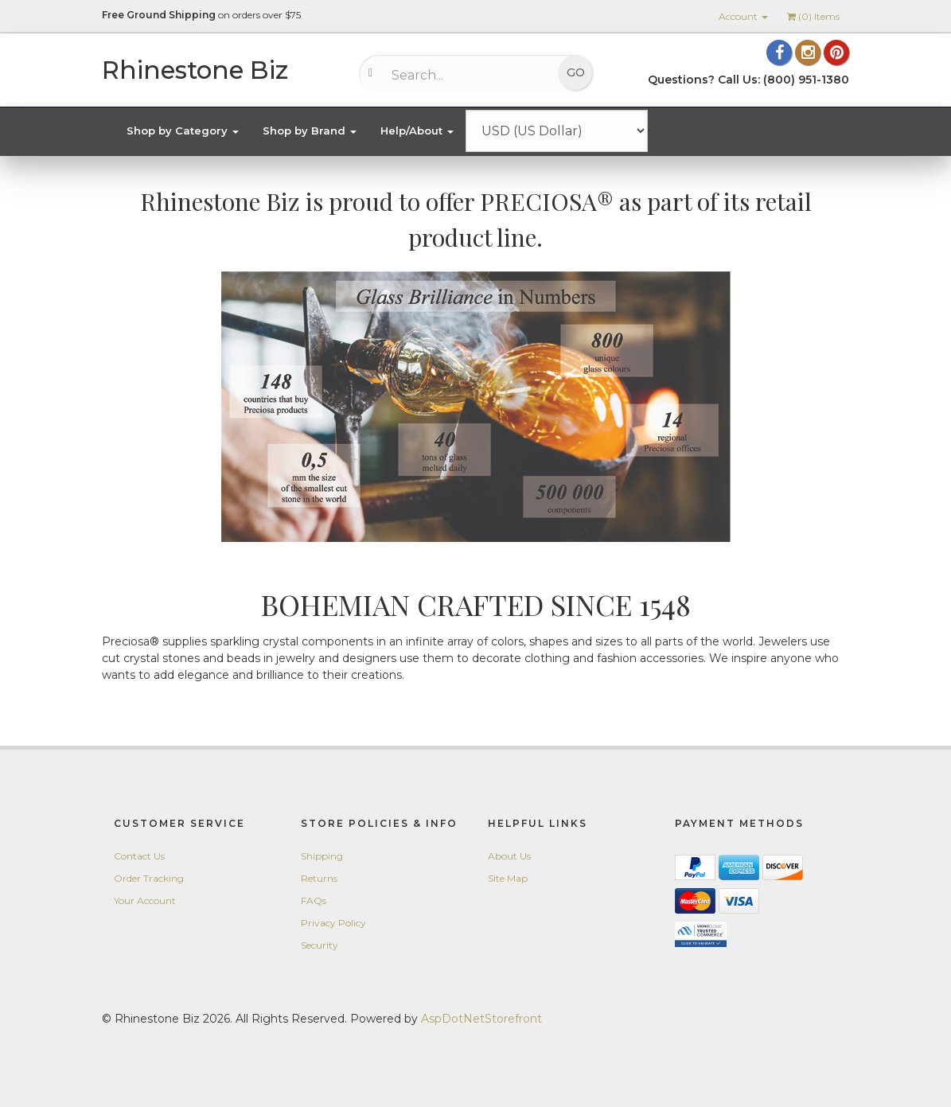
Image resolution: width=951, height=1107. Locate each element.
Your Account (145, 900)
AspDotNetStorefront (481, 1019)
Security (319, 945)
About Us (509, 856)
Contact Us (139, 856)
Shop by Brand (310, 130)
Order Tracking (149, 878)
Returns (319, 878)
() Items (813, 16)
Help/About (417, 130)
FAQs (313, 900)
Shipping (322, 856)
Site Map (508, 878)
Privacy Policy (333, 923)
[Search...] (466, 75)
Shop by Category (183, 130)
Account (743, 16)
